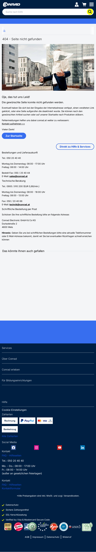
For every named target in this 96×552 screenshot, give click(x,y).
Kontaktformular (11, 488)
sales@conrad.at (18, 176)
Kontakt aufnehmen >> (13, 123)
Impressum (38, 537)
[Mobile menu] (91, 4)
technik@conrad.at (19, 204)
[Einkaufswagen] (84, 4)
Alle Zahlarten (10, 436)
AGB (27, 537)
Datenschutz (53, 537)
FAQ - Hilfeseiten (11, 455)
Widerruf (67, 537)
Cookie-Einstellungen (14, 409)
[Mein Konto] (77, 4)
